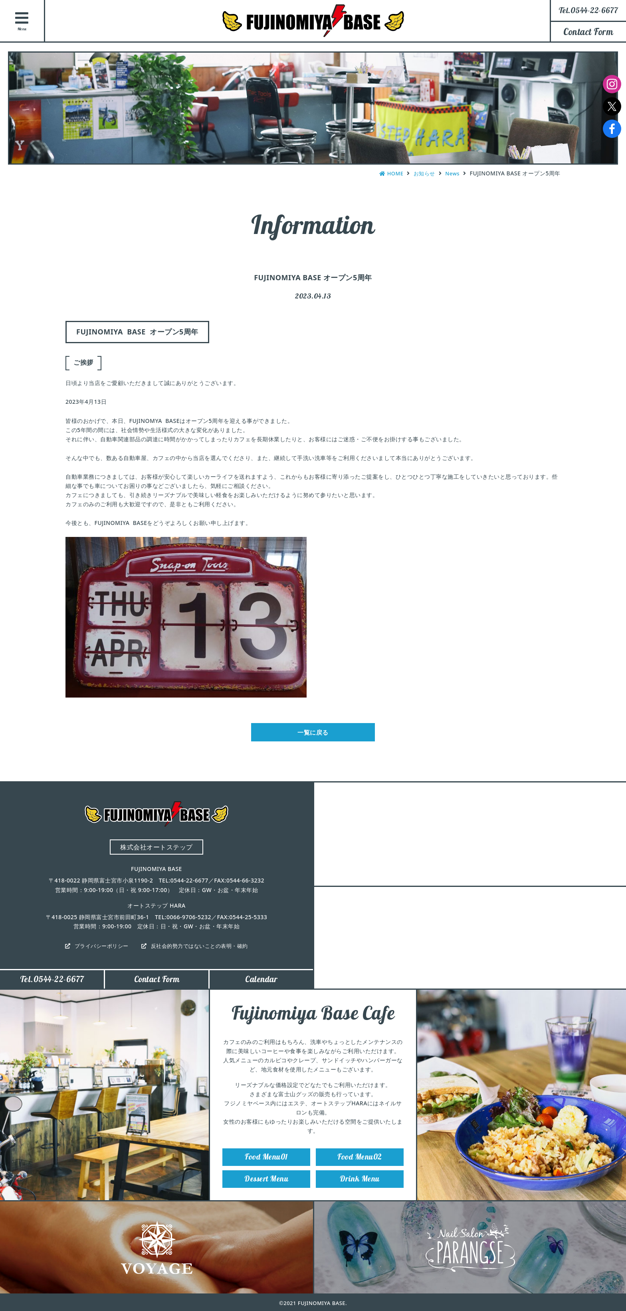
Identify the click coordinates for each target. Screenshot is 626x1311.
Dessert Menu (266, 1189)
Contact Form (588, 31)
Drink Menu (360, 1189)
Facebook (612, 129)
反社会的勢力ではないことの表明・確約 (202, 949)
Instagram (612, 84)
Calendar (261, 984)
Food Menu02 (360, 1164)
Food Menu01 (266, 1164)
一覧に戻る (313, 733)
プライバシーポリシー (98, 949)
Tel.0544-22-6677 (52, 984)
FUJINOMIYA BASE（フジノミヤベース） (313, 20)
